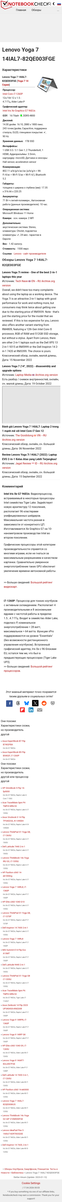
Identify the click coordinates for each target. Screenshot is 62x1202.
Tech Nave (21, 281)
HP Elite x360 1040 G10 (13, 902)
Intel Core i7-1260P (13, 94)
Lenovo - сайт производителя (30, 253)
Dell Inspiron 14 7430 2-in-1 (15, 927)
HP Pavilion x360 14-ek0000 (15, 1089)
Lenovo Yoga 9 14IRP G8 (13, 1034)
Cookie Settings (31, 1183)
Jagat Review (23, 463)
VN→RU (41, 435)
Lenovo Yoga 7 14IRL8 (12, 939)
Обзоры (36, 10)
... (58, 10)
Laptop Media (23, 374)
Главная (21, 10)
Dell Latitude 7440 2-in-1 (13, 846)
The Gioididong (24, 435)
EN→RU (36, 281)
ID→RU (39, 463)
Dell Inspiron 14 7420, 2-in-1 (15, 1145)
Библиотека (17, 1172)
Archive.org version (46, 374)
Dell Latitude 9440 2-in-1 (13, 964)
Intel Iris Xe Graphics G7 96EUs (19, 110)
